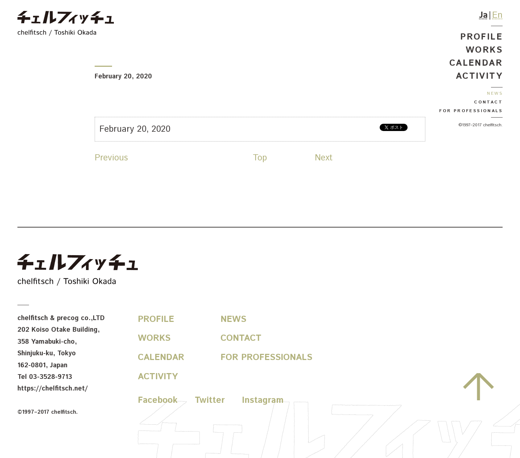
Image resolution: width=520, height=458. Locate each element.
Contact (488, 102)
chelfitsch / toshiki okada (65, 24)
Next (324, 158)
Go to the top (478, 386)
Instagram (263, 400)
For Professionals (471, 111)
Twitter (210, 400)
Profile (481, 37)
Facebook (158, 400)
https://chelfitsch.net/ (52, 388)
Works (484, 50)
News (495, 93)
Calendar (476, 63)
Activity (479, 76)
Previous (111, 158)
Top (260, 158)
